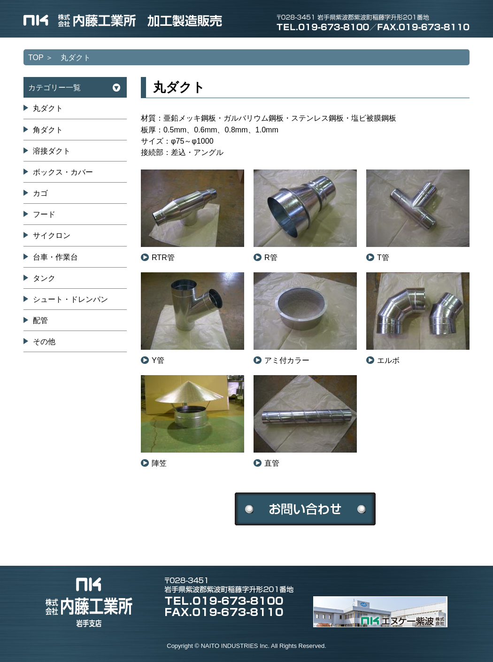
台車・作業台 (55, 257)
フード (44, 214)
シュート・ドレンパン (70, 299)
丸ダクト (48, 108)
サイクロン (51, 235)
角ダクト (48, 129)
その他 (44, 341)
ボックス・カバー (63, 172)
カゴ (40, 193)
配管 (40, 320)
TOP (36, 57)
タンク (44, 278)
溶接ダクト (51, 150)
